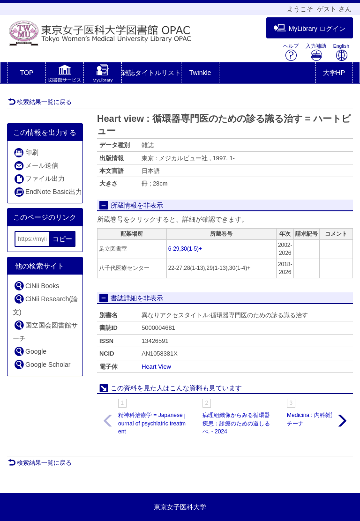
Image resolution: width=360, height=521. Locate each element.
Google (30, 351)
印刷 (26, 152)
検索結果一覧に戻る (40, 101)
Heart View (156, 366)
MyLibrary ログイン (309, 28)
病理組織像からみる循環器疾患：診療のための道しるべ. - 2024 (236, 423)
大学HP (334, 72)
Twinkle (200, 72)
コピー (62, 239)
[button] (64, 74)
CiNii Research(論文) (45, 304)
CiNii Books (36, 285)
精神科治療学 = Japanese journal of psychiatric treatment (152, 423)
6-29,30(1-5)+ (185, 249)
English (341, 52)
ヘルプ (291, 52)
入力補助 (316, 52)
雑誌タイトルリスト (151, 72)
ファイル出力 (39, 179)
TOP (27, 72)
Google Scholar (42, 364)
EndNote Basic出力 (48, 192)
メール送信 (36, 166)
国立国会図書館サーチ (45, 331)
